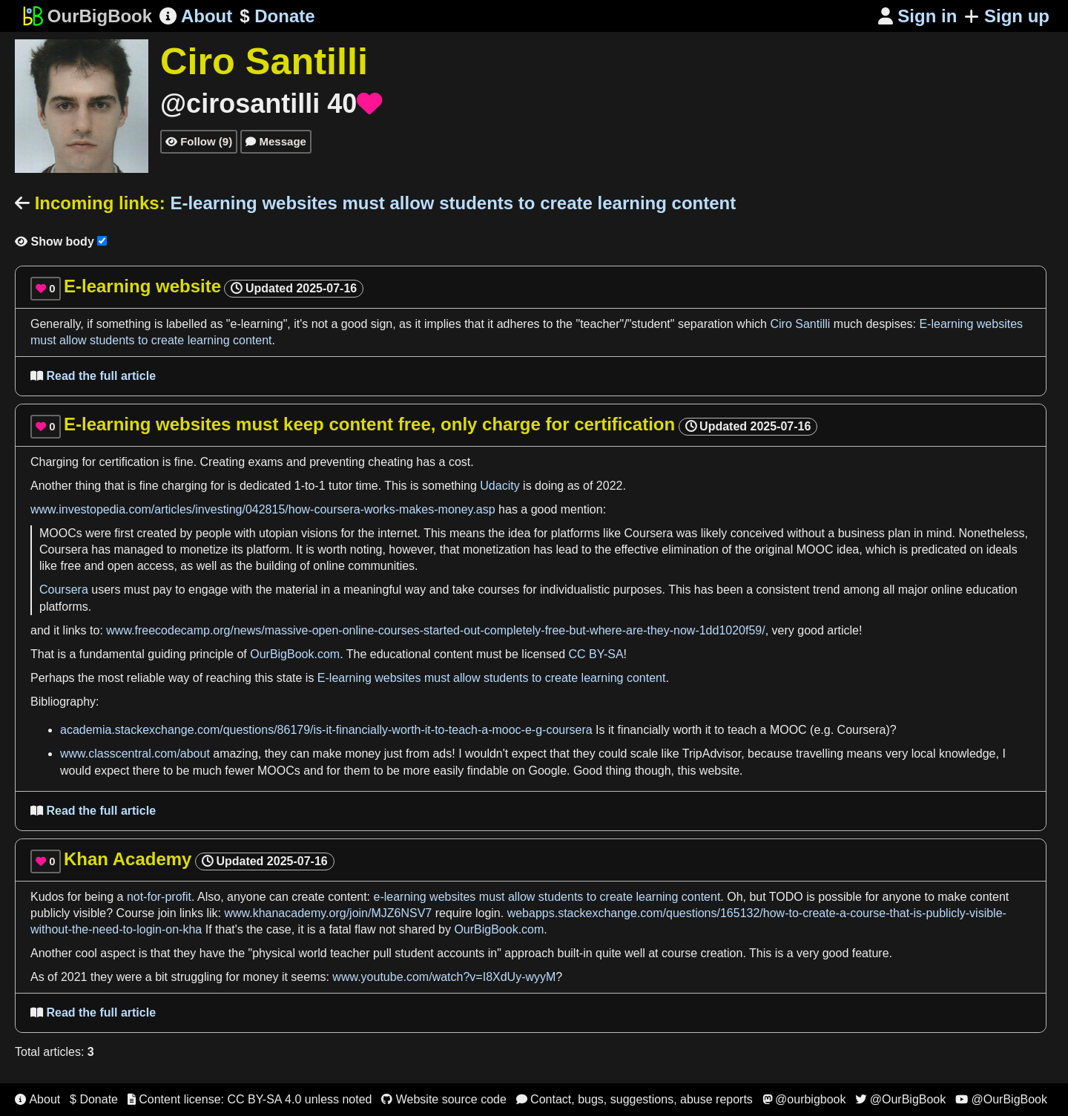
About (195, 16)
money (362, 753)
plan (899, 533)
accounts (460, 953)
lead (567, 549)
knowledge (967, 753)
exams (265, 462)
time (367, 485)
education (991, 589)
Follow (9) (198, 141)
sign (381, 324)
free (70, 565)
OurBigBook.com (295, 654)
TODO (786, 896)
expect (529, 753)
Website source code (444, 1099)
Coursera (648, 533)
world (312, 953)
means (467, 533)
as (218, 324)
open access (141, 565)
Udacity (499, 485)
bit (161, 977)
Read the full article (93, 376)
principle (211, 654)
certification (129, 462)
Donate (277, 16)
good (354, 324)
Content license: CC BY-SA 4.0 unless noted (250, 1099)
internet (397, 533)
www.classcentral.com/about (135, 753)
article (843, 630)
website (719, 770)
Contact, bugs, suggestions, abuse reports (634, 1099)
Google (547, 770)
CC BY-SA (595, 654)
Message (275, 141)
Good (587, 770)
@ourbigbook (804, 1099)
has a (430, 462)
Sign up (1006, 16)
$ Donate (94, 1099)
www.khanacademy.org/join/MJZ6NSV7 (328, 913)
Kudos (47, 896)
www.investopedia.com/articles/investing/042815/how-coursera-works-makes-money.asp (262, 509)
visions (319, 533)
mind (939, 533)
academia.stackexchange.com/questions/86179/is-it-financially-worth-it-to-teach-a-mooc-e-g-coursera (326, 729)
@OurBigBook (900, 1099)
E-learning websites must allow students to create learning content (491, 678)
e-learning (257, 324)
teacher (599, 324)
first (124, 533)
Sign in (917, 16)
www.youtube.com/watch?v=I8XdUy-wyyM (444, 977)
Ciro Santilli (800, 324)
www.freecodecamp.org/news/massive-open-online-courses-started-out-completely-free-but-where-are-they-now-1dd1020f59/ (435, 630)
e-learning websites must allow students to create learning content (547, 896)
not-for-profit (159, 896)
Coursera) (863, 729)
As (37, 977)
